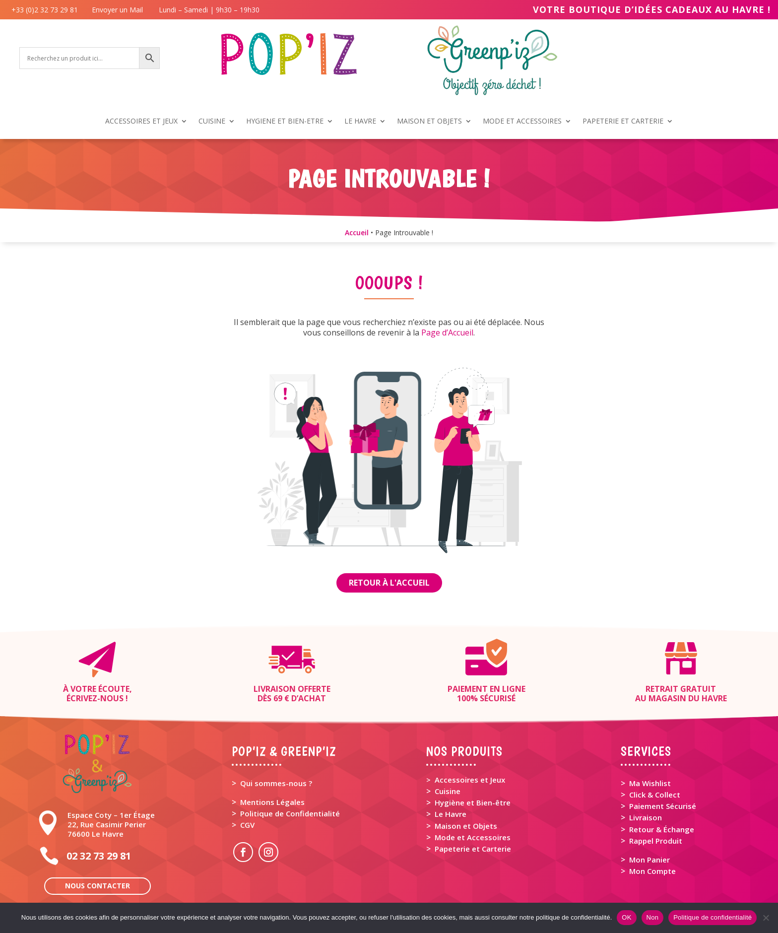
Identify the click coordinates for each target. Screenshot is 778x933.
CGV (247, 825)
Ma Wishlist (650, 783)
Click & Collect (654, 795)
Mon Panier (649, 860)
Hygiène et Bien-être (473, 802)
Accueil (357, 232)
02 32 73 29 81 (98, 856)
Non (653, 917)
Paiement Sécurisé (662, 806)
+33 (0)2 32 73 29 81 (46, 9)
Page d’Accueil (447, 332)
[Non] (766, 918)
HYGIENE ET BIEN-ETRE (285, 122)
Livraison (645, 817)
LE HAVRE (360, 122)
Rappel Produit (655, 841)
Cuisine (447, 791)
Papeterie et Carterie (473, 849)
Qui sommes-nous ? (276, 783)
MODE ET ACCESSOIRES (522, 122)
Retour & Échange (661, 829)
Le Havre (450, 814)
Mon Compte (652, 871)
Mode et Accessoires (473, 837)
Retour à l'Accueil (389, 582)
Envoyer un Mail (116, 9)
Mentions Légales (272, 802)
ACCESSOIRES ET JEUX (141, 122)
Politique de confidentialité (712, 917)
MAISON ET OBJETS (429, 122)
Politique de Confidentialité (290, 813)
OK (626, 917)
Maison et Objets (466, 826)
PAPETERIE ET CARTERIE (623, 122)
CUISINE (211, 122)
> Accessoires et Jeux (465, 780)
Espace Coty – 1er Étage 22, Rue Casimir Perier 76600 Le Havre (111, 824)
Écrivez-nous (95, 698)
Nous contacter (97, 885)
